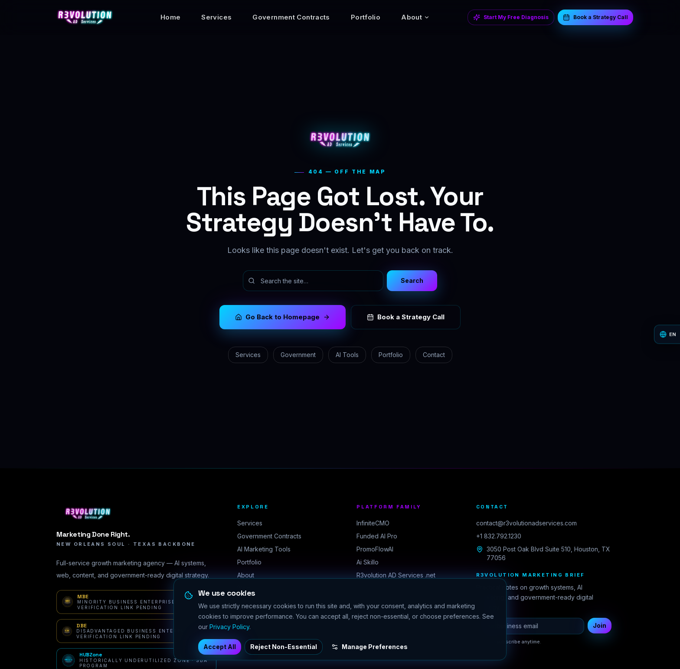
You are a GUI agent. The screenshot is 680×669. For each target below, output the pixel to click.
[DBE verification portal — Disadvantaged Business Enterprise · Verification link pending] (136, 631)
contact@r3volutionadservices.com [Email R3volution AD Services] (526, 523)
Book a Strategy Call (595, 17)
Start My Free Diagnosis (511, 17)
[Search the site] (313, 280)
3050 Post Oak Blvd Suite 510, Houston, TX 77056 (543, 553)
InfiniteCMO (372, 523)
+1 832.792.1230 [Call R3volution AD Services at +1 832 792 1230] (498, 536)
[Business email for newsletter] (530, 626)
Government (298, 354)
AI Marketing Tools (264, 549)
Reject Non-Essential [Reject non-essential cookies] (283, 646)
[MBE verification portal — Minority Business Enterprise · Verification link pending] (136, 602)
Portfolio (365, 17)
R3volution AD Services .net (395, 575)
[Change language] (667, 334)
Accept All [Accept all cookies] (219, 646)
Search (412, 280)
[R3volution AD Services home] (85, 17)
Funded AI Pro (376, 536)
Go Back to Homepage (282, 317)
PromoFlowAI (374, 549)
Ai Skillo (367, 562)
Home (170, 17)
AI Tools (347, 354)
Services (216, 17)
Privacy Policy (229, 626)
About (415, 17)
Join (599, 625)
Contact (434, 354)
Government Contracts (291, 17)
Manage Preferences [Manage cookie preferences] (369, 646)
